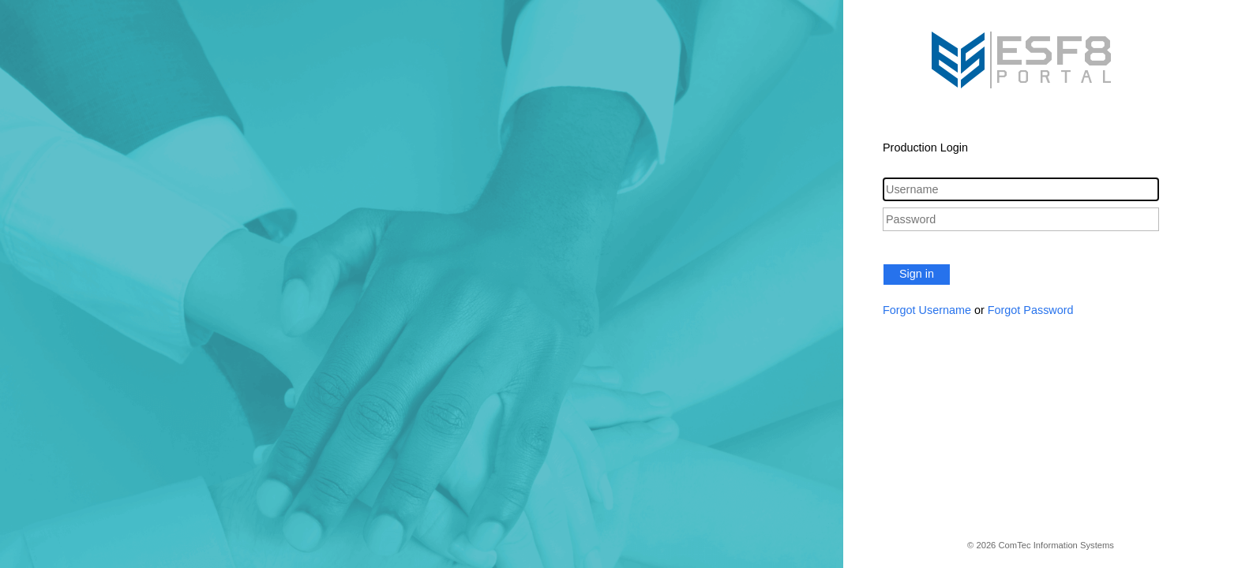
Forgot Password (1031, 310)
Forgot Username (927, 310)
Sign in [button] (916, 273)
